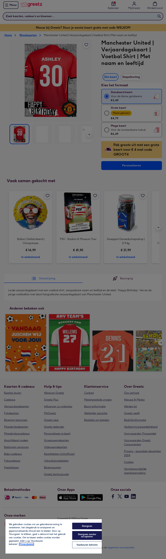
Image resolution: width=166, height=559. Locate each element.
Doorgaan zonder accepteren (87, 535)
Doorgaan (87, 526)
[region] (53, 536)
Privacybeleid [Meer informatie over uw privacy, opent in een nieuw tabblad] (26, 544)
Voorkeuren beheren (87, 545)
